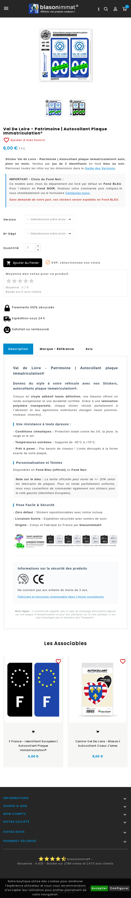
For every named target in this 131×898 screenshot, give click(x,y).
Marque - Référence (57, 349)
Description (18, 349)
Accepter (99, 888)
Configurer (119, 888)
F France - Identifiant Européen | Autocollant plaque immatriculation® (33, 745)
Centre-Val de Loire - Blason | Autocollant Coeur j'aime (97, 743)
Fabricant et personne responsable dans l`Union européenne (61, 596)
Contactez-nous (78, 193)
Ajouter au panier (23, 263)
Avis (89, 349)
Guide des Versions (100, 168)
